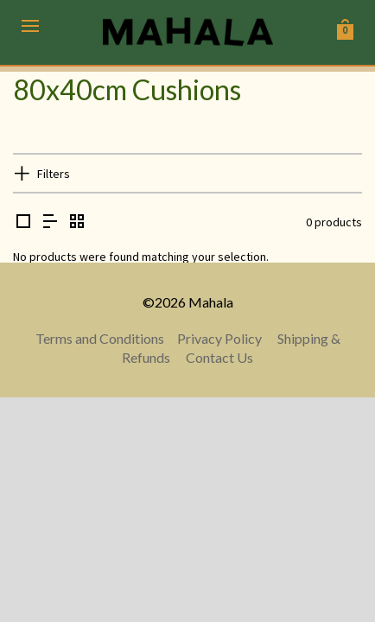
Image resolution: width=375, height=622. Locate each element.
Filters (53, 173)
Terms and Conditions (99, 338)
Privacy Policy (219, 338)
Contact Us (219, 357)
